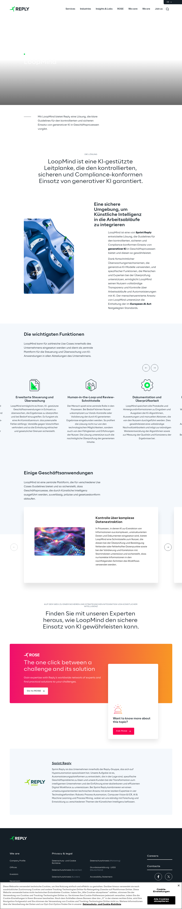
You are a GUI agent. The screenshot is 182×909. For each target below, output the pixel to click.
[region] (91, 895)
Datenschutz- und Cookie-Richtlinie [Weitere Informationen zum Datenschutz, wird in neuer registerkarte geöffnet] (102, 904)
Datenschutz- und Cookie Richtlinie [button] (64, 862)
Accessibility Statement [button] (101, 877)
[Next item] (154, 368)
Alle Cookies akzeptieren (161, 900)
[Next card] (168, 547)
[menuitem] (70, 9)
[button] (36, 691)
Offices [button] (13, 867)
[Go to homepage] (19, 9)
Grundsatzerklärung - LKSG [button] (103, 869)
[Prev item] (146, 368)
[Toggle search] (167, 9)
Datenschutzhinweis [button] (67, 870)
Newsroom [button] (15, 881)
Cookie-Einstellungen (161, 891)
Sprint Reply (61, 763)
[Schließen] (178, 885)
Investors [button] (14, 874)
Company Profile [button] (18, 861)
